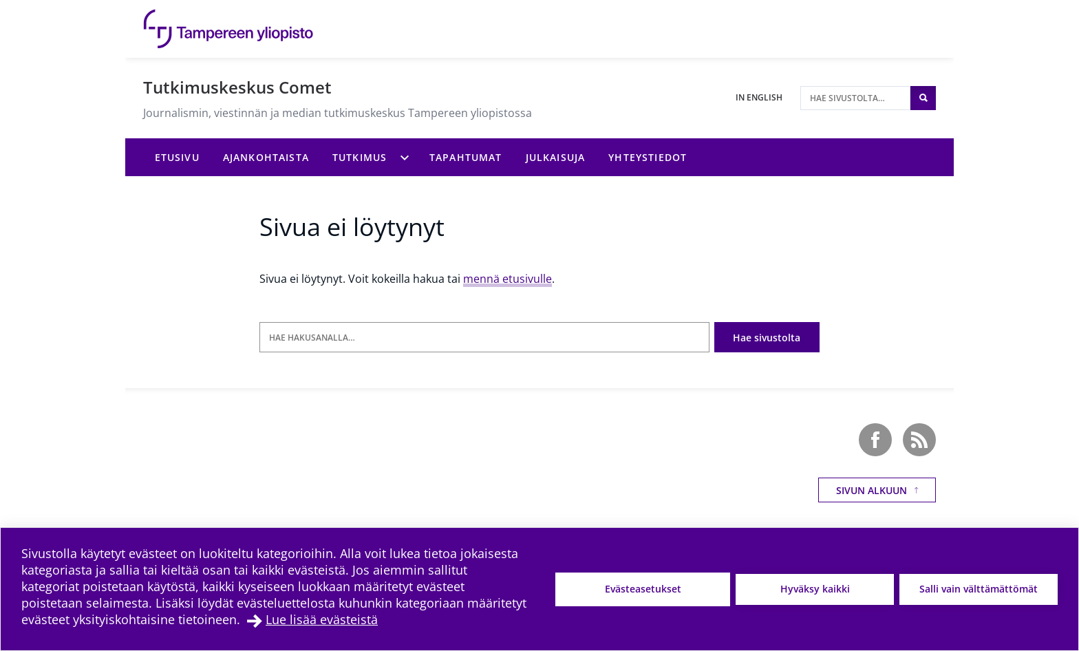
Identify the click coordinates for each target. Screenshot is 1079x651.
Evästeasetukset (643, 588)
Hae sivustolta (766, 337)
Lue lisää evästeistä (322, 619)
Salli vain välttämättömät (978, 588)
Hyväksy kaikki (815, 588)
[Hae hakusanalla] (484, 337)
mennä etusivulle (507, 278)
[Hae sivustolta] (855, 98)
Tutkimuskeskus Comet (237, 87)
